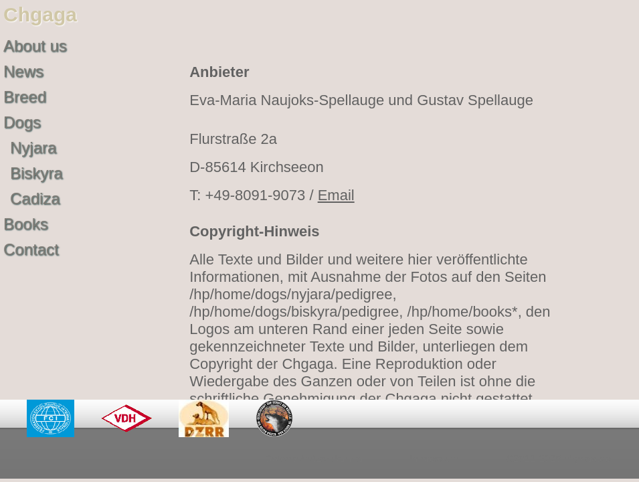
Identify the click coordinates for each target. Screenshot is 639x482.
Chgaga (40, 14)
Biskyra (36, 173)
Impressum (434, 458)
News (23, 71)
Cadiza (35, 198)
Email (336, 195)
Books (25, 224)
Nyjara (33, 148)
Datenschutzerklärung (314, 458)
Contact (31, 249)
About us (35, 46)
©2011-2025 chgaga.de (558, 458)
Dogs (22, 122)
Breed (24, 97)
